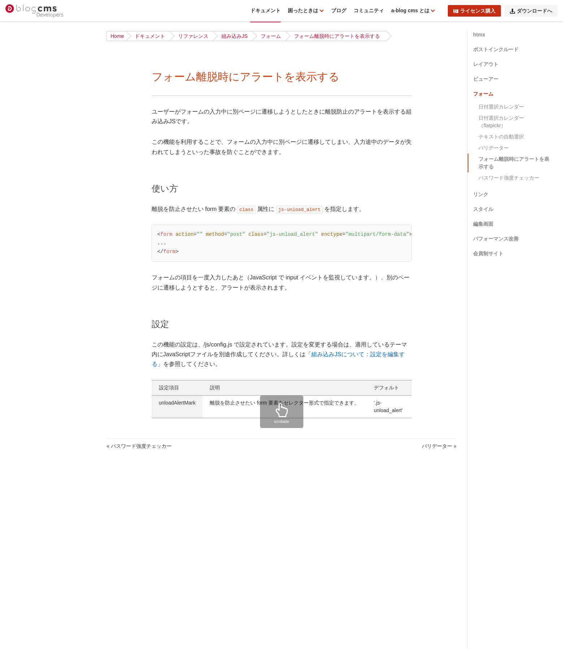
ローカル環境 (28, 238)
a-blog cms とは (411, 10)
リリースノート (30, 82)
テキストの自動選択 (501, 137)
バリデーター (493, 148)
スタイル (483, 209)
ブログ (338, 10)
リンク (480, 194)
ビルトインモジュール (38, 427)
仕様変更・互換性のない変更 (45, 305)
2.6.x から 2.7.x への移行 (41, 360)
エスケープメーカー (35, 594)
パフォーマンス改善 (496, 239)
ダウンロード (28, 182)
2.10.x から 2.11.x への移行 (44, 349)
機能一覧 (23, 93)
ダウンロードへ (531, 11)
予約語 (20, 550)
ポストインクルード (496, 49)
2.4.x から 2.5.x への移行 (41, 372)
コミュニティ (369, 10)
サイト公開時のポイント (40, 260)
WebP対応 (24, 505)
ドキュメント (265, 10)
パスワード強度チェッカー (508, 178)
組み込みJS (234, 36)
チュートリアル (30, 204)
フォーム (271, 36)
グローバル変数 (30, 438)
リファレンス (193, 36)
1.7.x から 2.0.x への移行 (41, 383)
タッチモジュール (33, 472)
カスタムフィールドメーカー (45, 583)
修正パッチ (25, 126)
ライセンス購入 (474, 11)
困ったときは (304, 10)
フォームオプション (35, 461)
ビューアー (485, 79)
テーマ (20, 628)
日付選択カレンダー (501, 107)
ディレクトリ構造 (33, 115)
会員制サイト (488, 253)
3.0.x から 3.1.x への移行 (41, 327)
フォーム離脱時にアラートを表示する (337, 36)
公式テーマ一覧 (30, 227)
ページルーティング (35, 639)
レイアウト (485, 64)
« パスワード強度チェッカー (139, 446)
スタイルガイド (30, 517)
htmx (479, 34)
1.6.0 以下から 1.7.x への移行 (46, 394)
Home (117, 36)
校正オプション (30, 449)
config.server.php (32, 483)
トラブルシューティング (40, 138)
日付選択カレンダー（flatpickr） (501, 121)
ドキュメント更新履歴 (38, 149)
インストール (28, 193)
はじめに (23, 71)
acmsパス (24, 528)
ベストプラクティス (35, 249)
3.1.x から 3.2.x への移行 (41, 316)
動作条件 (23, 104)
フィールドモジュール (38, 539)
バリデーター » (439, 446)
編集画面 (483, 224)
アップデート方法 (33, 293)
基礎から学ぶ (28, 215)
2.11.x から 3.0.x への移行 (42, 338)
